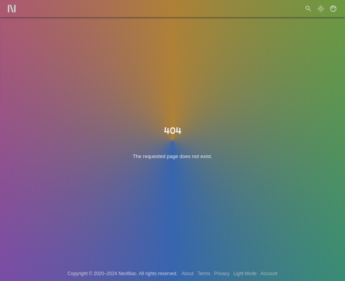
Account (269, 273)
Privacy (221, 273)
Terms (203, 273)
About (187, 273)
